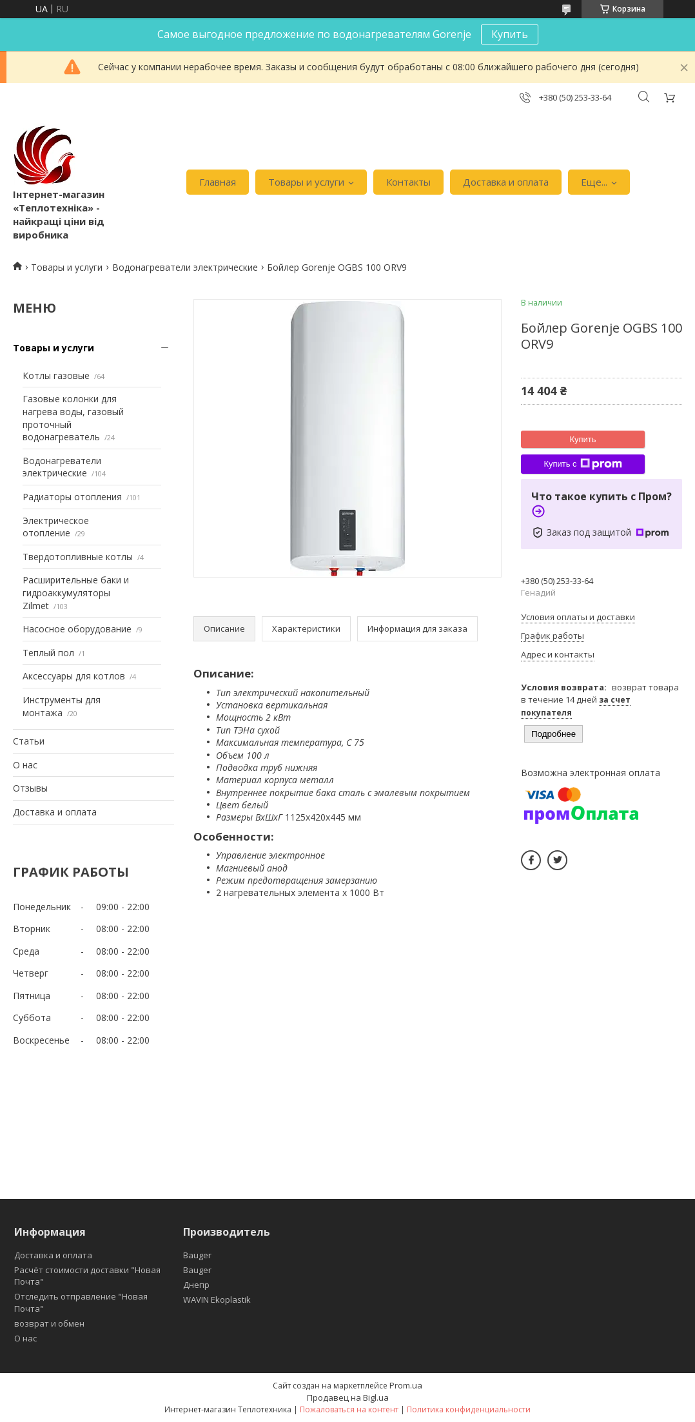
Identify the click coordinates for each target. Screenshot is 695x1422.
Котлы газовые (56, 375)
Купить (509, 34)
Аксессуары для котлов (74, 676)
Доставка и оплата (506, 181)
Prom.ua (405, 1385)
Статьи (28, 741)
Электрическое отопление (56, 527)
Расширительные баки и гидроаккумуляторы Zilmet (76, 592)
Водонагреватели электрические (185, 267)
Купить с (582, 464)
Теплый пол (48, 653)
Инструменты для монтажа (62, 706)
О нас (25, 765)
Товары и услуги (306, 181)
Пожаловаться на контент (349, 1409)
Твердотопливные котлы (78, 556)
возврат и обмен (49, 1323)
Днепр (196, 1285)
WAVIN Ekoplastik (217, 1299)
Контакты (408, 181)
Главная (217, 181)
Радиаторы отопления (72, 497)
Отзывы (30, 788)
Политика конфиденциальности (469, 1409)
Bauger (197, 1255)
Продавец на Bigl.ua (348, 1397)
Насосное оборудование (77, 629)
